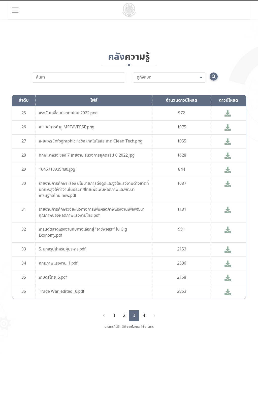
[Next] (154, 316)
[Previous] (104, 316)
